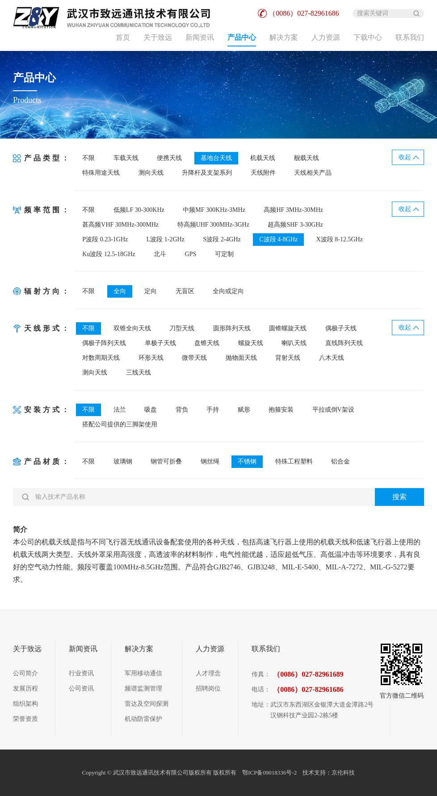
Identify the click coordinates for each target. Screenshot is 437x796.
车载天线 (126, 158)
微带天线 (194, 357)
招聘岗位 (208, 688)
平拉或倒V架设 (333, 409)
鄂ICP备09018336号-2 (270, 772)
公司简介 (25, 673)
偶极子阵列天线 (104, 343)
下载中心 (367, 37)
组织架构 (25, 703)
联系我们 (409, 37)
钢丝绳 (210, 461)
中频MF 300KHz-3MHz (214, 209)
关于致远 (157, 37)
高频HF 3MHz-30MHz (293, 209)
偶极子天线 (341, 328)
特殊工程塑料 (294, 461)
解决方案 (283, 37)
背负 (182, 409)
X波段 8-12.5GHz (339, 239)
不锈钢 (247, 461)
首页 (123, 37)
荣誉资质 (25, 719)
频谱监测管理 (143, 688)
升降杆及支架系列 (207, 172)
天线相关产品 (313, 172)
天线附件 (263, 172)
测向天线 (151, 172)
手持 (212, 409)
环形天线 (151, 357)
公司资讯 (81, 688)
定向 (150, 291)
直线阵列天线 (344, 343)
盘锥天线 (206, 343)
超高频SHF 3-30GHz (295, 224)
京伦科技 (343, 772)
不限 (88, 158)
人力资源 (325, 37)
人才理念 (208, 673)
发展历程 (25, 688)
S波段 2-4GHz (221, 239)
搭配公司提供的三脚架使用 (119, 424)
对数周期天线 (101, 357)
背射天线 (287, 357)
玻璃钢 (122, 461)
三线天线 (138, 372)
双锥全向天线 (132, 328)
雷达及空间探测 (146, 703)
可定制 (224, 254)
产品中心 (241, 37)
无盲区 (185, 291)
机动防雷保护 (143, 719)
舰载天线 (306, 158)
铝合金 (340, 461)
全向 (119, 291)
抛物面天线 (241, 357)
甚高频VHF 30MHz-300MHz (120, 224)
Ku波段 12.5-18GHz (108, 254)
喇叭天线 (294, 343)
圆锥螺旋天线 (288, 328)
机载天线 (262, 158)
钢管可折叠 (166, 461)
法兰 (119, 409)
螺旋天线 (250, 343)
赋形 (244, 409)
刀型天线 (181, 328)
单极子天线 (160, 343)
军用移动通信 (143, 673)
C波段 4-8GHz (278, 239)
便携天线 (169, 158)
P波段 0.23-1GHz (105, 239)
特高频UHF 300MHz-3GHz (213, 224)
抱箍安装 (281, 409)
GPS (191, 254)
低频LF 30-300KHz (138, 209)
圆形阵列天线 (232, 328)
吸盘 (150, 409)
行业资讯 (81, 673)
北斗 (160, 254)
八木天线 (331, 357)
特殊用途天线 (101, 172)
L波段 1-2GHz (166, 239)
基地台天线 (216, 158)
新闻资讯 (199, 37)
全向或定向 (228, 291)
